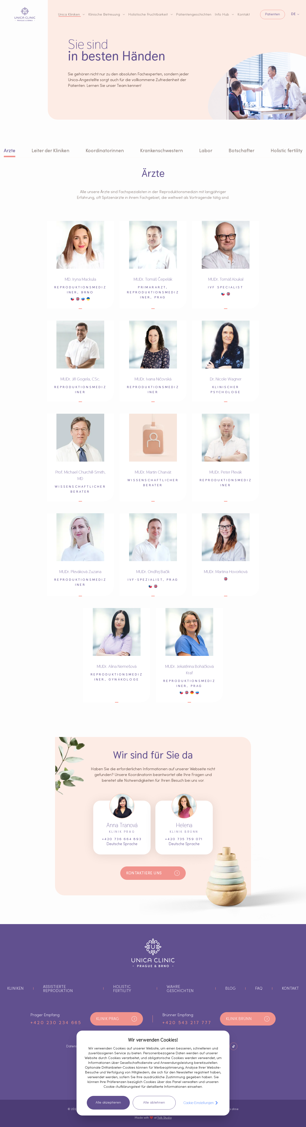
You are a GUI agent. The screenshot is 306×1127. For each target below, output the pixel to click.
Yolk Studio (164, 1117)
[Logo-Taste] (25, 14)
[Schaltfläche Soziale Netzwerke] (233, 1046)
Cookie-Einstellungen (201, 1103)
